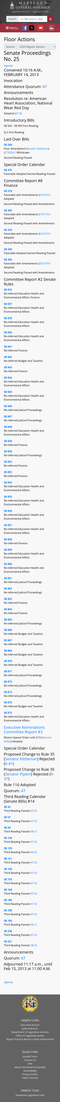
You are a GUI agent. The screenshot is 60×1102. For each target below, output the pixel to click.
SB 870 (8, 661)
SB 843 (8, 367)
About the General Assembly (29, 1067)
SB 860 (8, 564)
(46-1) (33, 831)
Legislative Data (35, 1095)
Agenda (8, 65)
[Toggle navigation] (12, 27)
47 (45, 86)
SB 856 (8, 511)
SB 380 (8, 259)
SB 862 (8, 588)
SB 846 (8, 406)
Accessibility (30, 1070)
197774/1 (45, 214)
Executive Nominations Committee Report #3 (24, 730)
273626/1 (11, 152)
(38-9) (33, 945)
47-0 (18, 113)
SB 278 (8, 191)
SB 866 (8, 630)
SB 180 (8, 900)
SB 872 (8, 681)
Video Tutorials (30, 1077)
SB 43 (7, 807)
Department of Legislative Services (30, 1032)
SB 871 (8, 671)
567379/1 (45, 263)
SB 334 (8, 230)
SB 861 (8, 578)
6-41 (9, 763)
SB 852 (8, 462)
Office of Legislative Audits (30, 1035)
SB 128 (8, 838)
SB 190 (8, 920)
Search (12, 19)
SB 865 (8, 619)
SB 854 (8, 482)
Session (10, 47)
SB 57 (7, 817)
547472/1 (45, 195)
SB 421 (8, 941)
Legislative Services (20, 11)
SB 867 (8, 640)
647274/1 (45, 233)
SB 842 (8, 357)
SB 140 (8, 869)
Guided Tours (30, 1056)
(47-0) (33, 821)
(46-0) (33, 852)
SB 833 (8, 289)
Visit (30, 1063)
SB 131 (8, 858)
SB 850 (8, 451)
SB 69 (7, 827)
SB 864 (8, 609)
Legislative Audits (40, 11)
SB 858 (8, 539)
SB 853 (8, 472)
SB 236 (8, 931)
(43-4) (33, 811)
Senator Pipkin (18, 774)
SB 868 (8, 650)
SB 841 (8, 346)
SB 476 (8, 170)
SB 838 (8, 318)
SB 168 (8, 889)
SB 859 (8, 549)
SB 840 (8, 332)
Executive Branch (30, 1024)
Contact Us (30, 1060)
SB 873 (8, 692)
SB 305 (8, 210)
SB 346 (8, 249)
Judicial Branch (30, 1028)
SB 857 (8, 525)
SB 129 (8, 848)
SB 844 (8, 377)
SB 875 (8, 713)
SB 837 (8, 304)
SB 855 (8, 496)
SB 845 (8, 392)
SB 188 (8, 910)
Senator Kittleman (37, 148)
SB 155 (8, 879)
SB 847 (8, 416)
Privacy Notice (30, 1074)
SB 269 (8, 145)
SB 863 (8, 599)
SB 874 (8, 702)
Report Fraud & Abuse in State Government (30, 1039)
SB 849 (8, 441)
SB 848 (8, 427)
